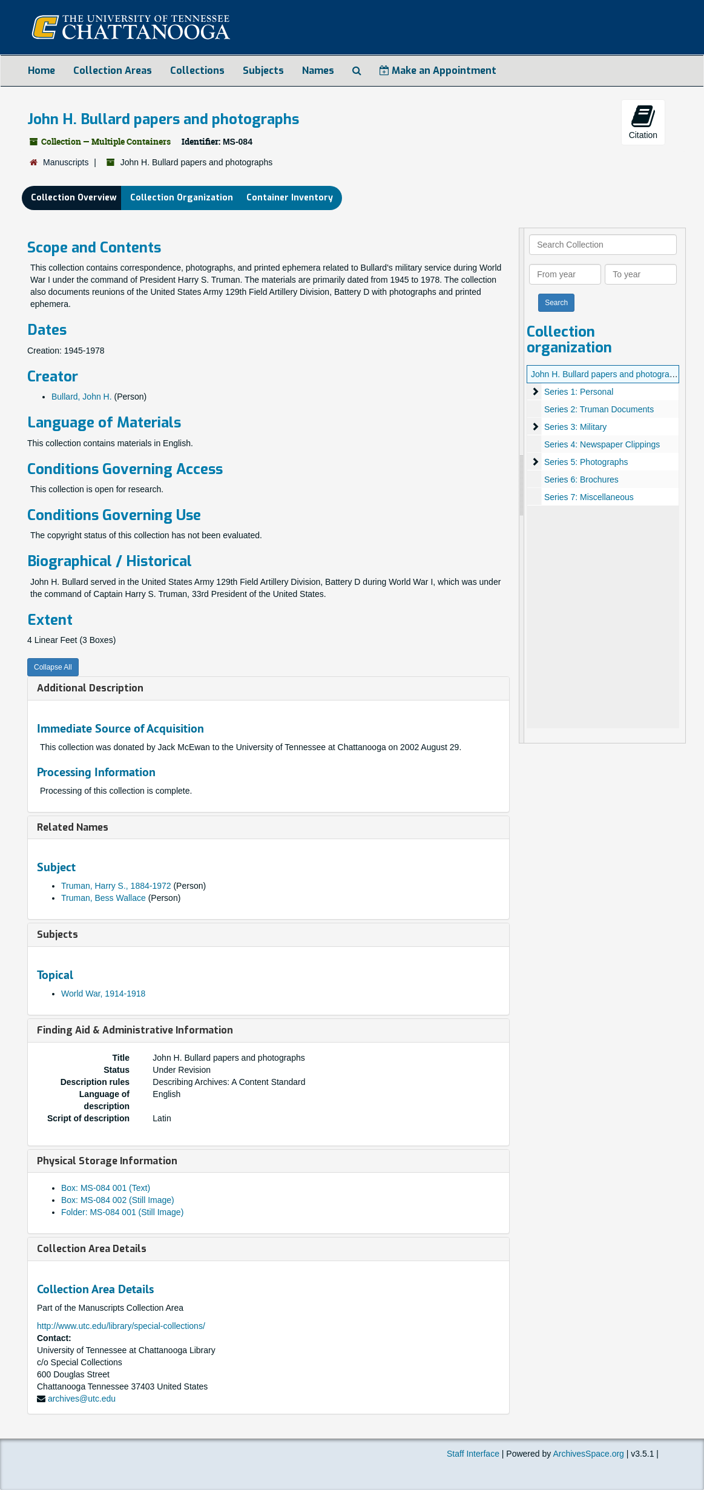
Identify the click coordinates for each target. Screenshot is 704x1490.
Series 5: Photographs (586, 462)
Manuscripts (65, 162)
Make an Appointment (438, 70)
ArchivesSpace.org (588, 1454)
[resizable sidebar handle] (521, 485)
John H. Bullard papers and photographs (607, 374)
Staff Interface (473, 1454)
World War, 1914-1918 (103, 993)
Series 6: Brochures (581, 479)
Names (318, 70)
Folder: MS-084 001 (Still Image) (122, 1212)
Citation (643, 122)
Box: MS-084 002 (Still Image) (117, 1200)
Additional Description (90, 688)
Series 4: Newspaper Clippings (602, 444)
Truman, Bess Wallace (103, 898)
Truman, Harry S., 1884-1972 (116, 886)
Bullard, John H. (81, 396)
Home (41, 70)
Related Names (72, 827)
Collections (197, 70)
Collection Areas (112, 70)
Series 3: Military (575, 427)
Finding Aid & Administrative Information (135, 1030)
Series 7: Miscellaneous (589, 497)
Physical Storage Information (107, 1161)
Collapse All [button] (53, 667)
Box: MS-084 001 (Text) (105, 1188)
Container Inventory (289, 197)
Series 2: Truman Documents (599, 409)
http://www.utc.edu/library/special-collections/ (121, 1326)
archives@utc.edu (82, 1398)
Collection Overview (74, 197)
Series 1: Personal (578, 392)
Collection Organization (181, 197)
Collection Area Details (91, 1248)
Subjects (263, 70)
